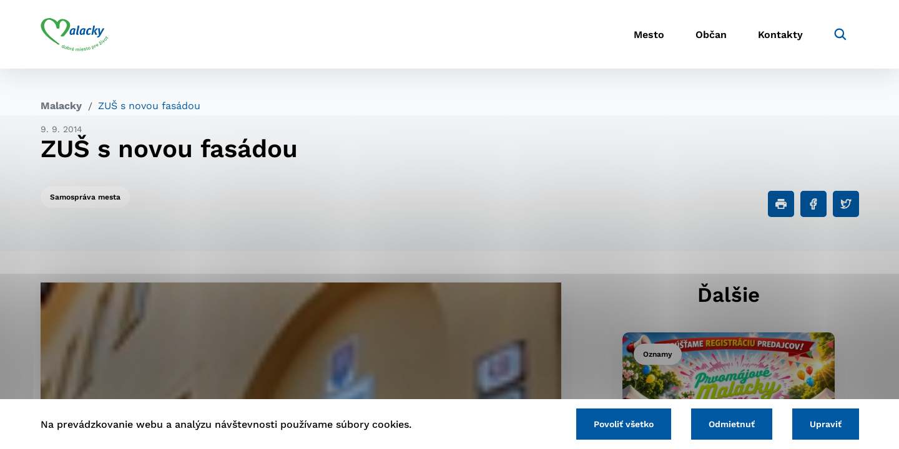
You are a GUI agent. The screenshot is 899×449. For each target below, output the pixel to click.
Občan (711, 35)
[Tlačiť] (781, 204)
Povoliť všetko (624, 424)
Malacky (61, 106)
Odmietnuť (732, 424)
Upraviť (826, 424)
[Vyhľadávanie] (840, 34)
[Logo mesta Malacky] (75, 34)
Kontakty (780, 35)
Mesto (649, 35)
